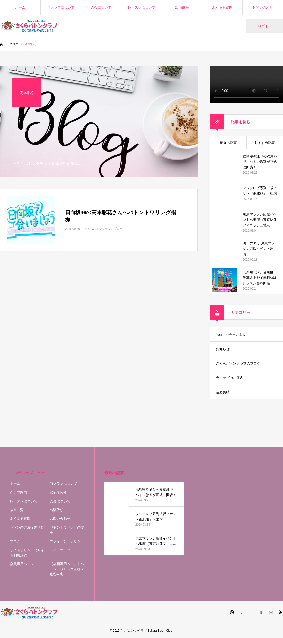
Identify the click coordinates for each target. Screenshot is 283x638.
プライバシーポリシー (67, 541)
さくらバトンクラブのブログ (238, 363)
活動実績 (223, 392)
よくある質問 (222, 7)
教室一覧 (17, 510)
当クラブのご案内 (229, 378)
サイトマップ (60, 550)
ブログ (15, 541)
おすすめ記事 (264, 143)
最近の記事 (228, 143)
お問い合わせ (263, 7)
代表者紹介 (58, 492)
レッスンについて (141, 7)
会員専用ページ (22, 564)
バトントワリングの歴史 (67, 529)
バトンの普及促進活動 (27, 527)
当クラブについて (60, 7)
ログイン (265, 26)
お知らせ (223, 349)
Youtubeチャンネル (230, 335)
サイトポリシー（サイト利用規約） (27, 552)
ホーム (20, 7)
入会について (101, 7)
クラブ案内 (18, 492)
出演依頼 (182, 7)
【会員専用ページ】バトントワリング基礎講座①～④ (67, 569)
